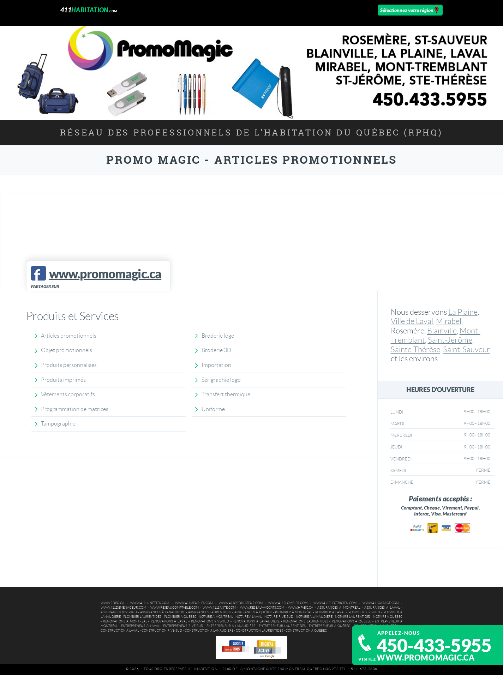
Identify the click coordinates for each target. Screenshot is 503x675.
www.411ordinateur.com (241, 603)
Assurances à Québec (253, 612)
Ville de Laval (412, 321)
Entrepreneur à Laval (140, 626)
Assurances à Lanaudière (162, 612)
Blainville (442, 330)
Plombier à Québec (180, 617)
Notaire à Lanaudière (314, 617)
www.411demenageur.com (123, 607)
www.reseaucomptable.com (174, 607)
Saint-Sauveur (466, 349)
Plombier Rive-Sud (364, 612)
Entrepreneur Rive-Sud (183, 626)
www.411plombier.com (287, 603)
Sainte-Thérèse (415, 349)
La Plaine (463, 312)
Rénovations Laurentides (305, 621)
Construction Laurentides (259, 630)
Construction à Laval (120, 630)
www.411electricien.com (335, 603)
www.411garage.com (381, 603)
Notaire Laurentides (352, 617)
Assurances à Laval (382, 607)
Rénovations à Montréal (125, 621)
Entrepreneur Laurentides (282, 626)
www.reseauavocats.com (262, 607)
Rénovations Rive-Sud (210, 621)
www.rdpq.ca (112, 603)
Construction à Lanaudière (209, 630)
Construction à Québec (306, 630)
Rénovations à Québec (351, 621)
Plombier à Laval (330, 612)
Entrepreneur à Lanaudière (230, 626)
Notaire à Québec (387, 617)
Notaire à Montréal (216, 617)
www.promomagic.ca (425, 657)
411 (88, 10)
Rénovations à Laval (169, 621)
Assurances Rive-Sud (119, 612)
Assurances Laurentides (209, 612)
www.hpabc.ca (300, 607)
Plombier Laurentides (142, 617)
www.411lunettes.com (149, 603)
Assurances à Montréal (338, 607)
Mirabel (448, 321)
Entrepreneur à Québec (329, 626)
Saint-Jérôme (450, 340)
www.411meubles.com (194, 603)
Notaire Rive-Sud (278, 617)
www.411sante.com (219, 607)
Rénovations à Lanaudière (256, 621)
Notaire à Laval (248, 617)
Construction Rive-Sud (162, 630)
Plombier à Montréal (293, 612)
